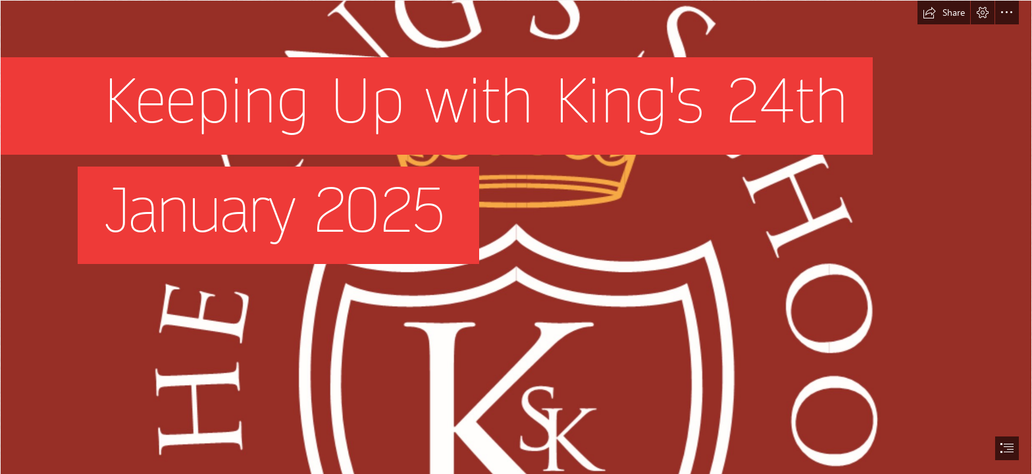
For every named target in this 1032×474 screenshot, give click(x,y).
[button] (943, 12)
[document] (516, 237)
